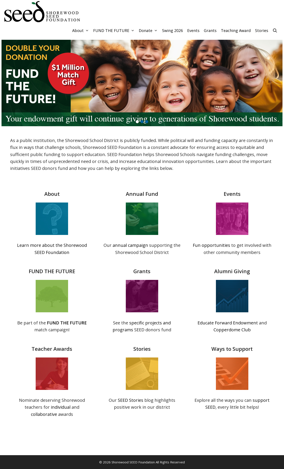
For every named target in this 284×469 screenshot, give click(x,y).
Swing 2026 (172, 30)
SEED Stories (130, 400)
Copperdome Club (232, 330)
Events (193, 30)
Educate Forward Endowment (228, 323)
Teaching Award (236, 30)
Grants (210, 30)
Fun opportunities (211, 245)
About (81, 30)
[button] (137, 121)
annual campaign (130, 245)
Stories (261, 30)
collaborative (44, 414)
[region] (142, 83)
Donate (149, 30)
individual (60, 407)
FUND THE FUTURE (115, 30)
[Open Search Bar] (275, 30)
